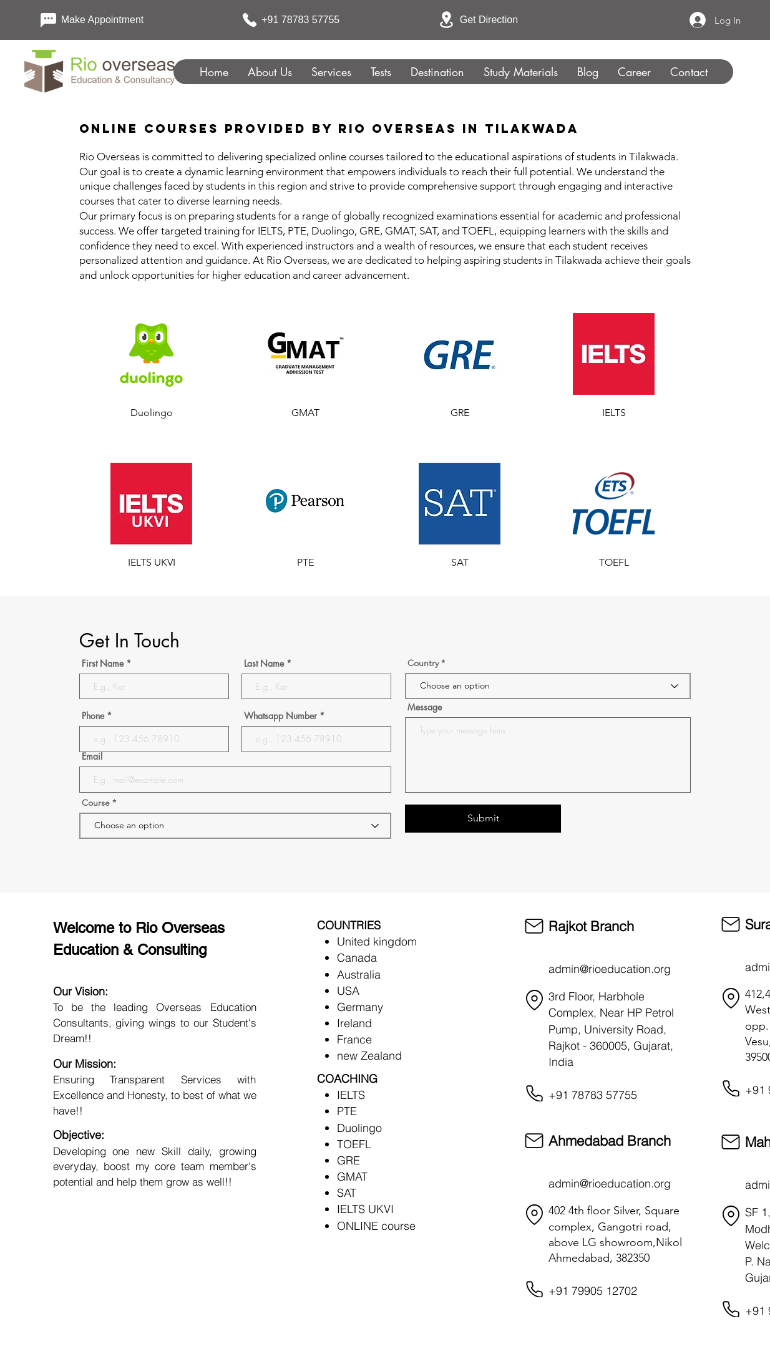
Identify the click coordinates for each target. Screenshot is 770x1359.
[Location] (534, 1000)
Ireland (354, 1023)
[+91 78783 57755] (296, 20)
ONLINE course (376, 1226)
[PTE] (305, 562)
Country (423, 663)
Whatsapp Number (280, 716)
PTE (347, 1111)
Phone (93, 716)
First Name (103, 663)
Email (92, 756)
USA (348, 991)
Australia (359, 974)
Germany (360, 1007)
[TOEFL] (613, 562)
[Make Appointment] (96, 20)
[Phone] (534, 1093)
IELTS (351, 1095)
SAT (346, 1193)
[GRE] (459, 412)
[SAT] (459, 562)
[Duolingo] (151, 412)
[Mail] (534, 926)
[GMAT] (305, 412)
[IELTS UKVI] (151, 562)
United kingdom (377, 941)
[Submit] (483, 819)
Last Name (264, 663)
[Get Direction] (481, 19)
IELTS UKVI (365, 1209)
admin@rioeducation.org (609, 969)
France (354, 1039)
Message (424, 707)
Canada (357, 957)
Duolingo (359, 1128)
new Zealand (369, 1055)
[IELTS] (613, 412)
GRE (348, 1160)
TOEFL (354, 1144)
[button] (381, 71)
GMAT (352, 1176)
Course (97, 802)
